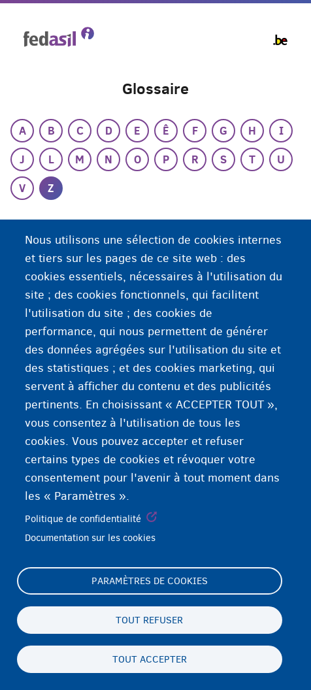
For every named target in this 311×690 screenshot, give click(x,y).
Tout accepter (149, 659)
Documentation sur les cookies (90, 537)
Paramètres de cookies (149, 580)
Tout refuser (149, 620)
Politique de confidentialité (83, 518)
